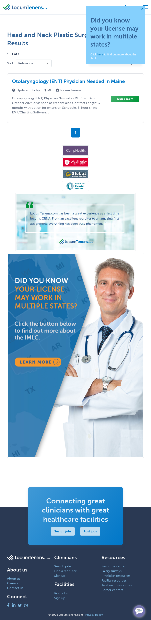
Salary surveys (111, 571)
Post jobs (90, 531)
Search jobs (62, 531)
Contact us (15, 588)
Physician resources (115, 576)
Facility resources (114, 580)
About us (13, 578)
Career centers (112, 590)
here (100, 54)
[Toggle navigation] (145, 7)
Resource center (113, 566)
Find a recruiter (65, 571)
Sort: (10, 63)
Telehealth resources (116, 585)
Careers (12, 583)
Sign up (59, 576)
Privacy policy (94, 614)
